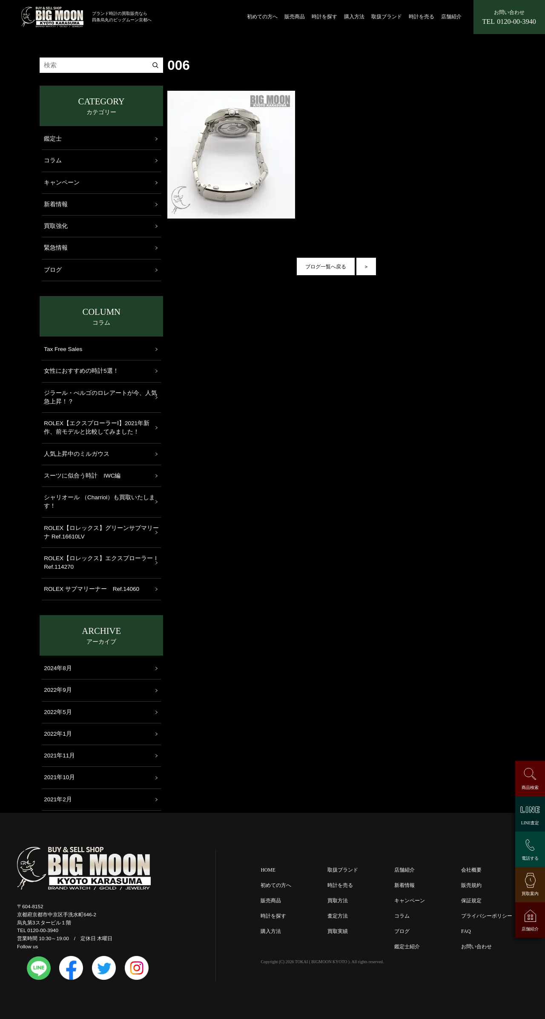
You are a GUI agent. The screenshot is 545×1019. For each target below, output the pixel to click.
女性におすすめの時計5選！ (81, 371)
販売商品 (294, 17)
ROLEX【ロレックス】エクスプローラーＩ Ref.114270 (101, 562)
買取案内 (530, 893)
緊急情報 (56, 248)
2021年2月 (58, 799)
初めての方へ (262, 17)
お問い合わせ (476, 947)
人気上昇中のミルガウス (76, 454)
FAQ (466, 931)
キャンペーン (62, 182)
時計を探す (324, 17)
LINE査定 (530, 822)
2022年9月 (58, 690)
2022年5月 (58, 712)
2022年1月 (58, 734)
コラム (53, 160)
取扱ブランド (386, 17)
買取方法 (337, 901)
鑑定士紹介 (407, 947)
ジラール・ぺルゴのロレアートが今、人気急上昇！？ (100, 397)
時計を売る (421, 17)
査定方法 (337, 916)
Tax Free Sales (63, 349)
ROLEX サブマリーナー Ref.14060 (91, 589)
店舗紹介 (451, 17)
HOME (268, 870)
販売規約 (471, 885)
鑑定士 (53, 138)
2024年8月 (58, 668)
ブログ (53, 270)
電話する (530, 858)
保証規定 (471, 901)
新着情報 (56, 204)
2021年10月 (59, 777)
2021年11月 (59, 755)
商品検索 (530, 787)
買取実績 (337, 931)
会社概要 (471, 870)
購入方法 (354, 17)
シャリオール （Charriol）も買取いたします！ (99, 501)
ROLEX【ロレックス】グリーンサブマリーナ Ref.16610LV (101, 532)
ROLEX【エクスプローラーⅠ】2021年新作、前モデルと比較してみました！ (96, 427)
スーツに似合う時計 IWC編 (82, 475)
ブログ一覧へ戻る (325, 266)
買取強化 (56, 226)
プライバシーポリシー (486, 916)
